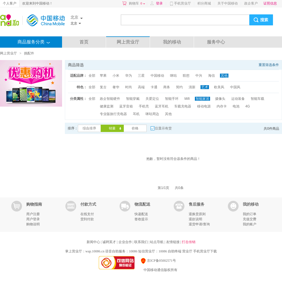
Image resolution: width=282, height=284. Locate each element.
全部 (92, 76)
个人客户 (9, 3)
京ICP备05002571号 (158, 261)
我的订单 (249, 214)
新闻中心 (94, 242)
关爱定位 (152, 99)
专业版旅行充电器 (113, 114)
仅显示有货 (163, 128)
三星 (141, 76)
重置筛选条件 (269, 65)
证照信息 (270, 3)
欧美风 (219, 87)
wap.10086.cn (94, 251)
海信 (211, 76)
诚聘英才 (109, 242)
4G (247, 106)
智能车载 (257, 99)
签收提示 (141, 219)
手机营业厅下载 (205, 251)
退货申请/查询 (199, 224)
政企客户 (251, 3)
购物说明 (33, 224)
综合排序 (89, 128)
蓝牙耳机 (161, 106)
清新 (192, 87)
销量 (112, 128)
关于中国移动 (227, 3)
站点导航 (157, 242)
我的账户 (249, 224)
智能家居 (202, 99)
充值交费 (249, 219)
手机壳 (144, 106)
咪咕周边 (152, 114)
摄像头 (220, 99)
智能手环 (172, 99)
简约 (179, 87)
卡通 (154, 87)
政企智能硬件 (110, 99)
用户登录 (33, 219)
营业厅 (187, 251)
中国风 (235, 87)
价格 (135, 128)
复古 (103, 87)
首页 (84, 41)
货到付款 (87, 219)
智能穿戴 (133, 99)
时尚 (128, 87)
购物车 (137, 3)
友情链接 (173, 242)
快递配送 (141, 214)
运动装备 (238, 99)
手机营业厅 (182, 3)
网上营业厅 (128, 41)
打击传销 (188, 242)
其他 (224, 76)
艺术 (204, 87)
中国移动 (157, 76)
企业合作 (125, 242)
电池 (236, 106)
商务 (166, 87)
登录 (159, 3)
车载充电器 (182, 106)
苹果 (103, 76)
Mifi (187, 99)
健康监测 (106, 106)
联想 (186, 76)
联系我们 (141, 242)
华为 (128, 76)
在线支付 (87, 214)
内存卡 (222, 106)
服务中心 (216, 41)
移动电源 (204, 106)
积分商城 (204, 3)
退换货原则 (197, 214)
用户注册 (33, 214)
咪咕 (173, 76)
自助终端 (174, 251)
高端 (141, 87)
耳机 (136, 114)
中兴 (198, 76)
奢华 (116, 87)
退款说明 (195, 219)
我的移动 (172, 41)
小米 (116, 76)
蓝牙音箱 (126, 106)
